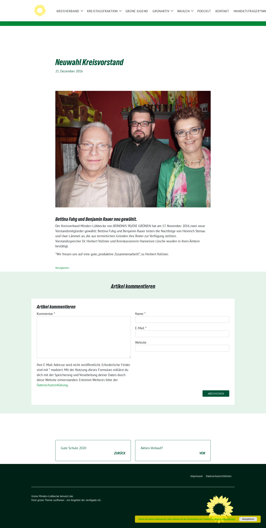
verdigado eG (93, 494)
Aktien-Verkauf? (173, 445)
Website (140, 337)
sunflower (58, 494)
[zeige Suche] (228, 3)
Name (140, 308)
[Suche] (223, 3)
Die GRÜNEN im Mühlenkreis (83, 19)
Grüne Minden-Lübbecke (83, 13)
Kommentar (46, 308)
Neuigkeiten (62, 262)
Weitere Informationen (225, 519)
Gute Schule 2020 (93, 445)
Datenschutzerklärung (52, 379)
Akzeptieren (248, 519)
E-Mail (140, 322)
